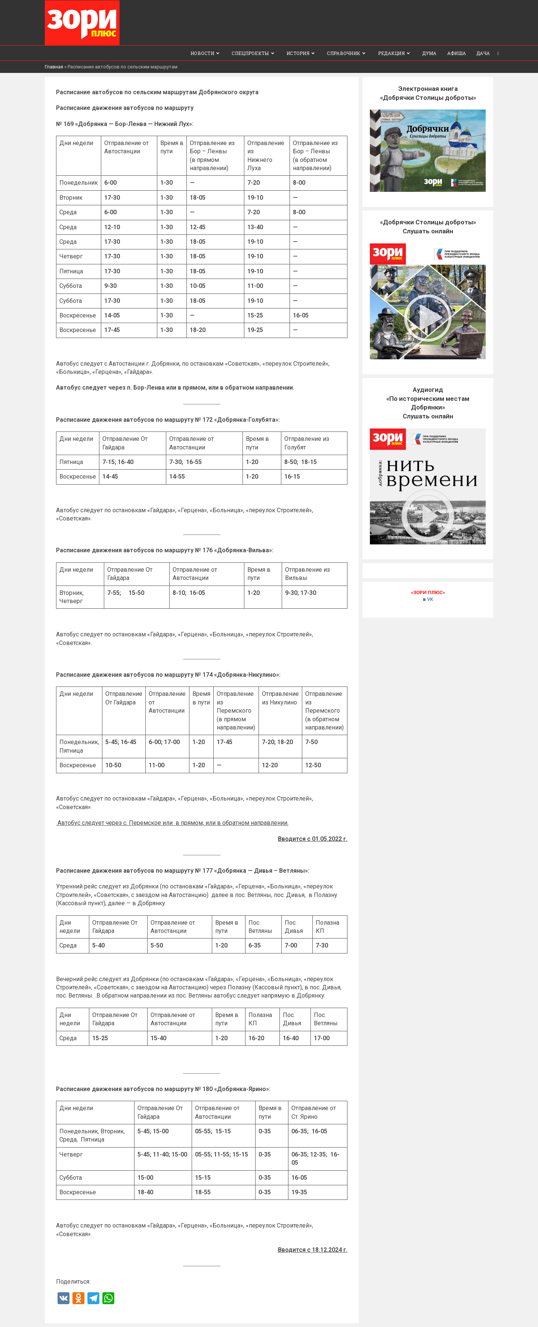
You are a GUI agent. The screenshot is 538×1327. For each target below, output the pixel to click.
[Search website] (498, 52)
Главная (54, 66)
